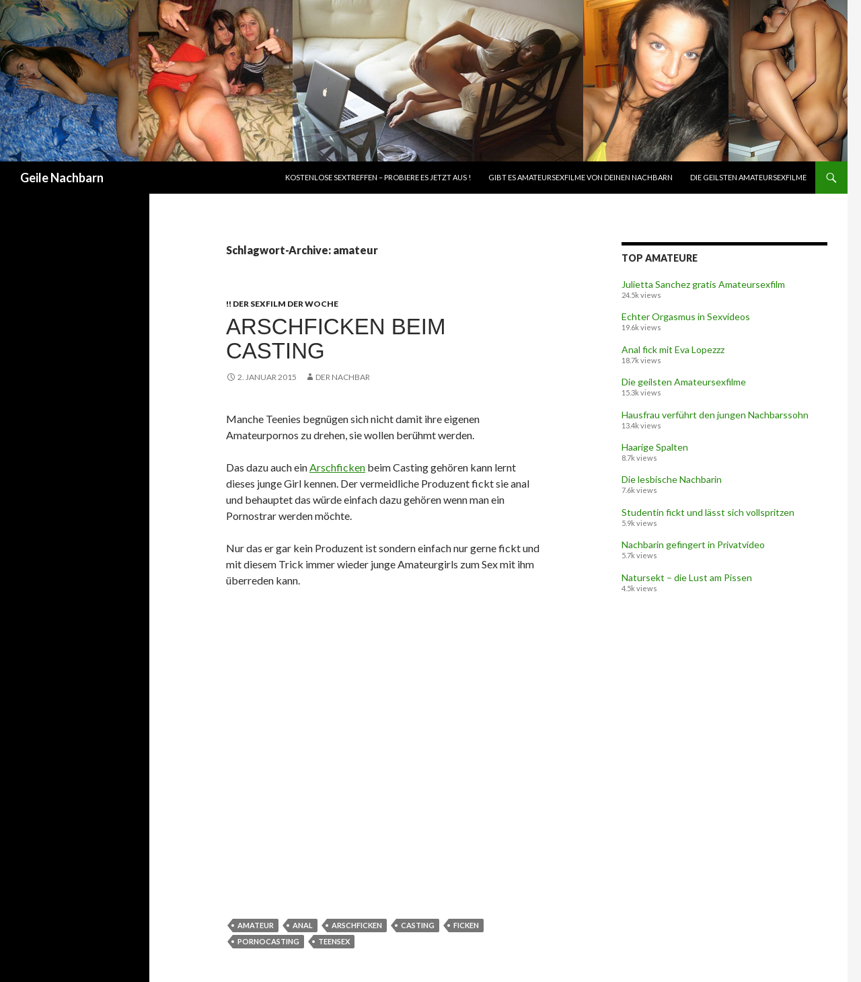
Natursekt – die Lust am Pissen (687, 577)
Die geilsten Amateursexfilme (748, 177)
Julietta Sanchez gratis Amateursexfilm (703, 284)
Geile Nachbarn (62, 177)
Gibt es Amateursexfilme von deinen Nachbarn (580, 177)
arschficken (357, 925)
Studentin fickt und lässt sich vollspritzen (708, 512)
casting (418, 925)
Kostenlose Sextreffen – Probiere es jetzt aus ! (378, 177)
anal (303, 925)
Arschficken (337, 467)
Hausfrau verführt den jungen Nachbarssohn (715, 414)
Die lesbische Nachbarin (672, 479)
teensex (334, 941)
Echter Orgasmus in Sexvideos (686, 316)
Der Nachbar (342, 377)
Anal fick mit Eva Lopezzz (673, 349)
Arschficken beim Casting (335, 338)
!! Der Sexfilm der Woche (282, 304)
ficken (466, 925)
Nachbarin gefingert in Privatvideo (693, 544)
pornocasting (268, 941)
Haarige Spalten (655, 447)
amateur (255, 925)
